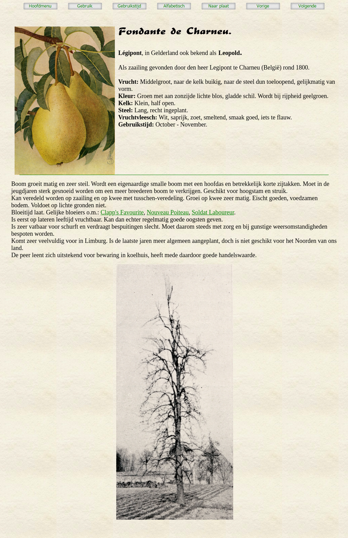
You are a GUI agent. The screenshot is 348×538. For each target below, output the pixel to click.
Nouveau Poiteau (168, 212)
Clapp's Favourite (122, 212)
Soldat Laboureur (213, 212)
